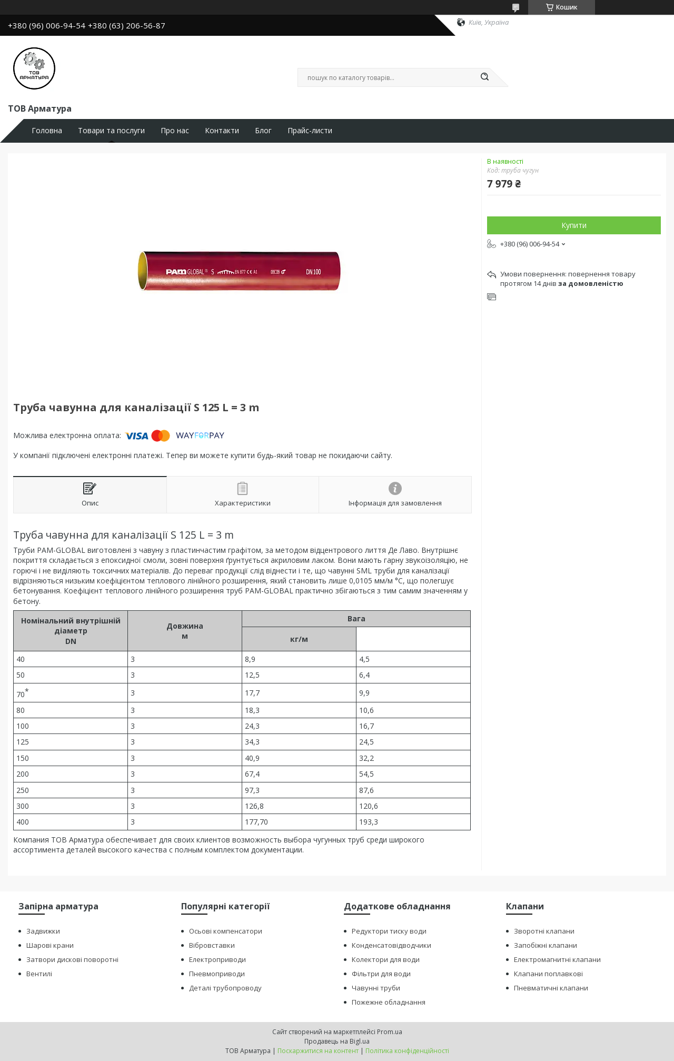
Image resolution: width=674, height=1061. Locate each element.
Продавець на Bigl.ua (337, 1041)
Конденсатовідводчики (391, 945)
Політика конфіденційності (407, 1050)
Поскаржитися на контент (318, 1050)
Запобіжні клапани (545, 945)
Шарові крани (50, 945)
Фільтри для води (381, 973)
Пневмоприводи (217, 973)
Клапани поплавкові (548, 973)
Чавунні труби (376, 988)
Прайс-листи (310, 130)
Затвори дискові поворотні (72, 959)
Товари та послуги (111, 130)
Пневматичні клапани (551, 988)
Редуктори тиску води (389, 931)
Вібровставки (212, 945)
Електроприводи (217, 959)
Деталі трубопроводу (225, 988)
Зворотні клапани (544, 931)
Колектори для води (386, 959)
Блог (263, 130)
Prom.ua (389, 1031)
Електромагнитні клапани (557, 959)
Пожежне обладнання (388, 1002)
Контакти (222, 130)
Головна (47, 130)
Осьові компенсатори (225, 931)
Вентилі (39, 973)
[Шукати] (484, 77)
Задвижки (43, 931)
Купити (574, 225)
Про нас (175, 130)
